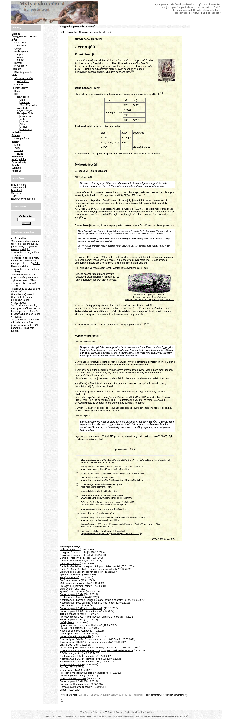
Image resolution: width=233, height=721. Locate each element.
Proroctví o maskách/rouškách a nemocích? (83, 672)
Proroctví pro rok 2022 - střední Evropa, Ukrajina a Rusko (89, 616)
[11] (148, 324)
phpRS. (105, 712)
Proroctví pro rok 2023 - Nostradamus (80, 611)
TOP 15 (15, 196)
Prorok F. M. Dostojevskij (73, 628)
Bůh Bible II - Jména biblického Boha (22, 298)
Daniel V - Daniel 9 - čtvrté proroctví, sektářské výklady (88, 569)
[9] (129, 114)
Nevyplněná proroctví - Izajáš (75, 552)
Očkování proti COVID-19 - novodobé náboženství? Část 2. (90, 639)
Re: (17, 285)
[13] (166, 82)
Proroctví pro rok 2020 (71, 675)
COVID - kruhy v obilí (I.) (72, 653)
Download (16, 190)
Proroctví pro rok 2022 (71, 619)
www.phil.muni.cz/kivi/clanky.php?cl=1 (98, 513)
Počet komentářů (152, 695)
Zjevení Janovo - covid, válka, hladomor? (81, 625)
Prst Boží (64, 667)
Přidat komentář (175, 695)
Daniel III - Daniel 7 (70, 563)
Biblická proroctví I (70, 549)
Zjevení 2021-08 (68, 644)
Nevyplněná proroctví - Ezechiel (76, 555)
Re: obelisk (20, 238)
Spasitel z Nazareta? (71, 574)
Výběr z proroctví (69, 670)
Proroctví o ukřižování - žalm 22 (76, 585)
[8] (145, 324)
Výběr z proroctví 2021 (72, 633)
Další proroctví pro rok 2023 (74, 605)
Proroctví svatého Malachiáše (75, 636)
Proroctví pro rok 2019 (71, 681)
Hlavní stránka (18, 184)
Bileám (63, 689)
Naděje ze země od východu (75, 630)
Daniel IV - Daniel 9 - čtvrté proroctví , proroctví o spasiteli (90, 566)
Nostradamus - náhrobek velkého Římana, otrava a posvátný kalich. (95, 599)
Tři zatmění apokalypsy (72, 614)
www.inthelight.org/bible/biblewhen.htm (99, 491)
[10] (129, 110)
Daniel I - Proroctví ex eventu (75, 557)
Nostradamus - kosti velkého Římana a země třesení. (88, 602)
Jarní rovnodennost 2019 (73, 678)
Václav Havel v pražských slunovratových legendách (25, 249)
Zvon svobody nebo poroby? (24, 281)
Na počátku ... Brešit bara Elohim (25, 328)
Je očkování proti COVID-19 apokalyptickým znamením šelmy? (93, 647)
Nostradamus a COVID (72, 664)
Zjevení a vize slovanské (72, 591)
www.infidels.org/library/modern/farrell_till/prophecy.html (106, 498)
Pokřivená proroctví (70, 580)
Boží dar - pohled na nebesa (74, 684)
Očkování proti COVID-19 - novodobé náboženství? (86, 642)
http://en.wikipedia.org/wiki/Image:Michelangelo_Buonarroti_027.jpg (111, 533)
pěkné (18, 316)
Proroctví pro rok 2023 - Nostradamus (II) (81, 608)
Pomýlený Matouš (69, 577)
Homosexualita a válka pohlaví (76, 686)
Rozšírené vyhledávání (23, 198)
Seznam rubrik (19, 187)
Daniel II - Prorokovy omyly (74, 560)
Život (17, 271)
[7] (143, 324)
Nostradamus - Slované (72, 597)
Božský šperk (67, 622)
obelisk (18, 255)
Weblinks (16, 193)
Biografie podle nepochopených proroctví (81, 571)
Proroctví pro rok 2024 (71, 594)
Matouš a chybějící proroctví (75, 583)
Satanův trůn (66, 588)
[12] (132, 71)
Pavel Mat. (72, 695)
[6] (138, 104)
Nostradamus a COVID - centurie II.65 (79, 661)
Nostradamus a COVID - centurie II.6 (79, 656)
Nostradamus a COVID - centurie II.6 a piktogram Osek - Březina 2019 (96, 650)
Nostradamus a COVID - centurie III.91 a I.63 (83, 658)
